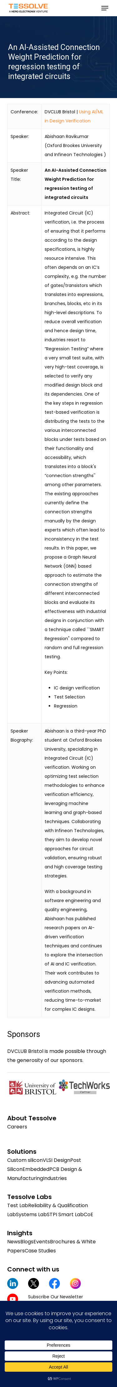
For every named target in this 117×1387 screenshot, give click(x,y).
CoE (88, 1214)
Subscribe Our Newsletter (55, 1297)
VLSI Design (56, 1160)
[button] (104, 8)
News (13, 1241)
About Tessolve (31, 1118)
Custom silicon (25, 1160)
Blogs (26, 1241)
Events (41, 1241)
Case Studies (40, 1250)
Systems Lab (31, 1214)
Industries (55, 1178)
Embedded (35, 1169)
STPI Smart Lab (65, 1214)
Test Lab (17, 1205)
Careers (17, 1126)
